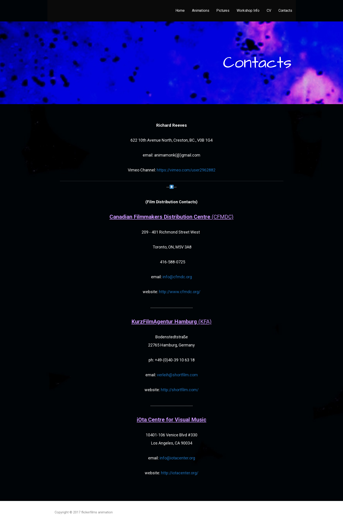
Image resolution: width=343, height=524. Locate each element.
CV (269, 10)
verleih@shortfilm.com (177, 374)
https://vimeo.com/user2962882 (186, 170)
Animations (200, 10)
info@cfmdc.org (177, 276)
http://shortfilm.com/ (179, 389)
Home (180, 10)
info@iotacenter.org (177, 458)
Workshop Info (248, 10)
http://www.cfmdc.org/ (179, 291)
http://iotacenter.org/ (179, 472)
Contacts (285, 10)
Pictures (222, 10)
